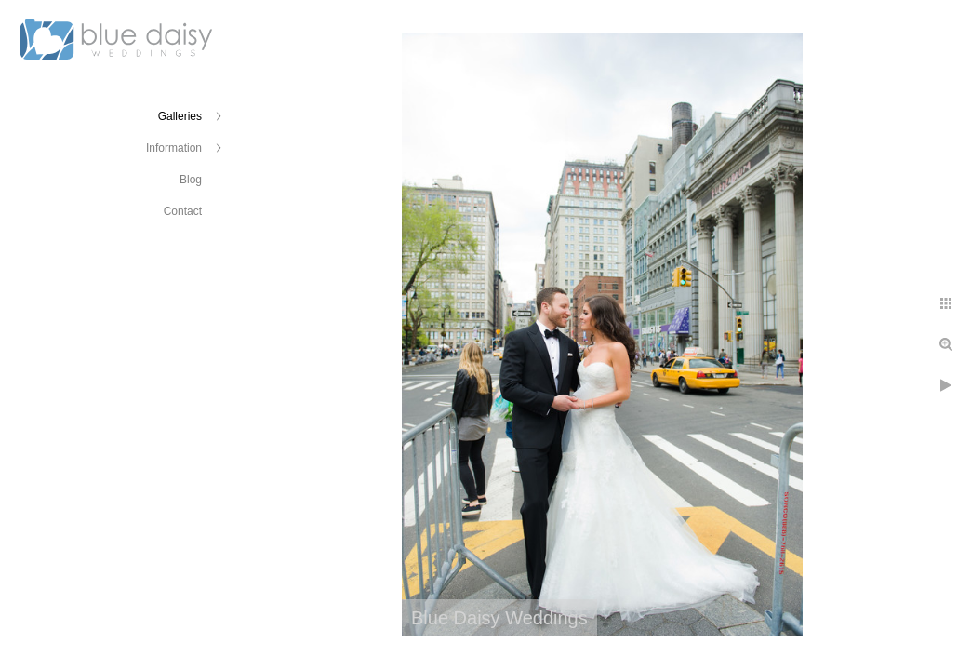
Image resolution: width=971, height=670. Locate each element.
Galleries (180, 116)
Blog (191, 179)
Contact (183, 211)
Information (174, 147)
